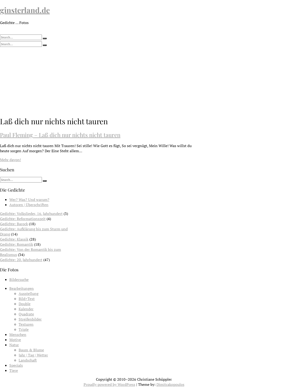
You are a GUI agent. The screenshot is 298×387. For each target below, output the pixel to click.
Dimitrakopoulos (170, 384)
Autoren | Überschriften (28, 204)
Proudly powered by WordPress (109, 384)
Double (24, 303)
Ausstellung (28, 293)
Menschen (17, 334)
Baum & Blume (31, 349)
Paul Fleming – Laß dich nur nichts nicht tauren (60, 134)
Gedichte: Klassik (14, 239)
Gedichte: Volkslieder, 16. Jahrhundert (31, 213)
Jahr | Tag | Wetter (33, 355)
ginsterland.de (25, 10)
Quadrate (26, 314)
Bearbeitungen (21, 288)
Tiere (13, 370)
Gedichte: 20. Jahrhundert (21, 259)
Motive (15, 339)
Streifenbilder (30, 319)
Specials (16, 365)
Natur (14, 344)
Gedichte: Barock (14, 223)
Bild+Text (27, 298)
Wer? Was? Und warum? (29, 199)
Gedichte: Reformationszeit (23, 218)
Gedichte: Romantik (16, 244)
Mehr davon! (10, 159)
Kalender (26, 308)
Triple (24, 329)
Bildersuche (19, 279)
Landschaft (28, 360)
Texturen (26, 324)
